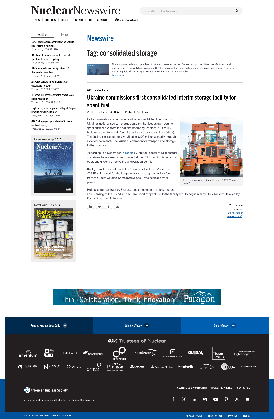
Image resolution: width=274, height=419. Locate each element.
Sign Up (65, 20)
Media (246, 415)
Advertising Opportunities (192, 387)
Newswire (100, 37)
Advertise (103, 20)
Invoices (233, 415)
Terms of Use (215, 415)
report (129, 153)
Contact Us (243, 387)
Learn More (118, 75)
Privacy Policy (194, 415)
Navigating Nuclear (222, 387)
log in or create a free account (235, 212)
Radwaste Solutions (136, 112)
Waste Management (98, 90)
